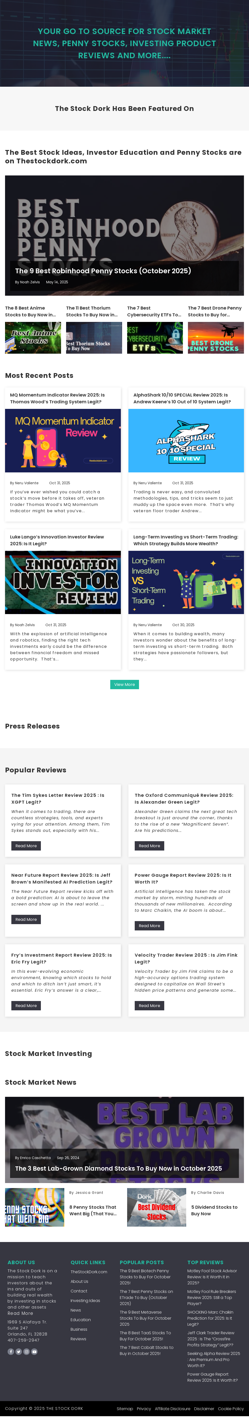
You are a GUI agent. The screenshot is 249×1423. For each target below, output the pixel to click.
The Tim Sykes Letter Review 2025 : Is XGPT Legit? (57, 803)
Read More (26, 851)
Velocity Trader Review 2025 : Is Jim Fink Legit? (186, 963)
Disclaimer (204, 1415)
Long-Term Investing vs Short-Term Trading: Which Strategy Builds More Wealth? (185, 545)
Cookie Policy (231, 1415)
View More (124, 689)
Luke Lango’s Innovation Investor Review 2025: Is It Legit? (57, 545)
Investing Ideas (85, 1307)
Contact (79, 1298)
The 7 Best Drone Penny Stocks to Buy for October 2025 (215, 317)
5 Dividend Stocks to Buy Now (215, 1217)
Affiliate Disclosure (172, 1415)
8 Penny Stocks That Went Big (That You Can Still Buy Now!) (93, 1217)
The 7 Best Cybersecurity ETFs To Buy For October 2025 (152, 317)
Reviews (78, 1346)
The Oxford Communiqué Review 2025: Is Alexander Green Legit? (184, 803)
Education (81, 1326)
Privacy (144, 1415)
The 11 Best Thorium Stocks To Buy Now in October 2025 (90, 317)
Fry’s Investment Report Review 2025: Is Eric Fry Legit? (61, 963)
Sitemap (125, 1415)
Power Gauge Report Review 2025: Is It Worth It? (183, 883)
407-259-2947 (24, 1347)
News (76, 1317)
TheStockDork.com (89, 1279)
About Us (79, 1288)
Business (79, 1336)
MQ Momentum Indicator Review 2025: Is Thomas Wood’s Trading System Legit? (57, 403)
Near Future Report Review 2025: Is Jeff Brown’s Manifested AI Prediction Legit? (62, 883)
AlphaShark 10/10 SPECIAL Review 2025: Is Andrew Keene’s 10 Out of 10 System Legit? (182, 403)
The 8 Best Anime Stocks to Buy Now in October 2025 (29, 317)
